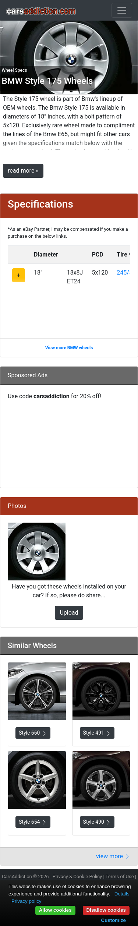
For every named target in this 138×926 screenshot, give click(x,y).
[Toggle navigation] (122, 10)
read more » (23, 170)
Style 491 (97, 733)
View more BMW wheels (69, 347)
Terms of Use (120, 876)
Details (122, 894)
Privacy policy (26, 901)
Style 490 (97, 822)
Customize (113, 920)
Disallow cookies (106, 910)
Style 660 (33, 733)
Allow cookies (55, 910)
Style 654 (33, 822)
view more (113, 856)
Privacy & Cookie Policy (77, 876)
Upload (69, 612)
